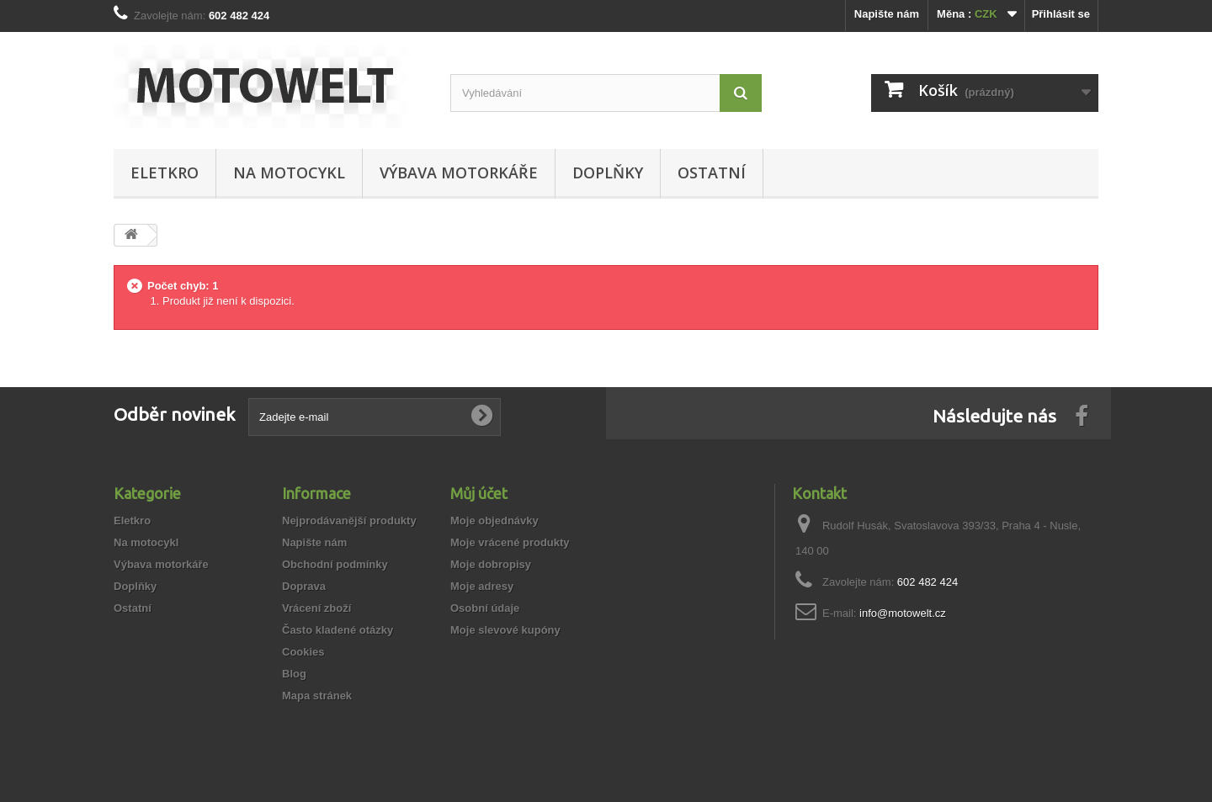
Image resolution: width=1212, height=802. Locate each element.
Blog (294, 673)
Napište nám (886, 14)
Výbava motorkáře (459, 172)
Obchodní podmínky (335, 564)
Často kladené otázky (337, 630)
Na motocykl (289, 172)
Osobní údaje (484, 608)
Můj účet (479, 493)
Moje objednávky (494, 520)
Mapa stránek (317, 695)
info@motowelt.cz (902, 613)
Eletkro (164, 172)
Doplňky (607, 172)
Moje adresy (481, 586)
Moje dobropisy (490, 564)
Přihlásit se (1061, 14)
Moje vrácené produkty (510, 542)
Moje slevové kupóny (505, 630)
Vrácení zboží (316, 608)
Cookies (303, 651)
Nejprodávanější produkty (349, 520)
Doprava (304, 586)
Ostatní (712, 172)
